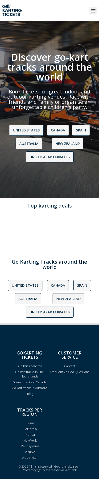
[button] (93, 10)
